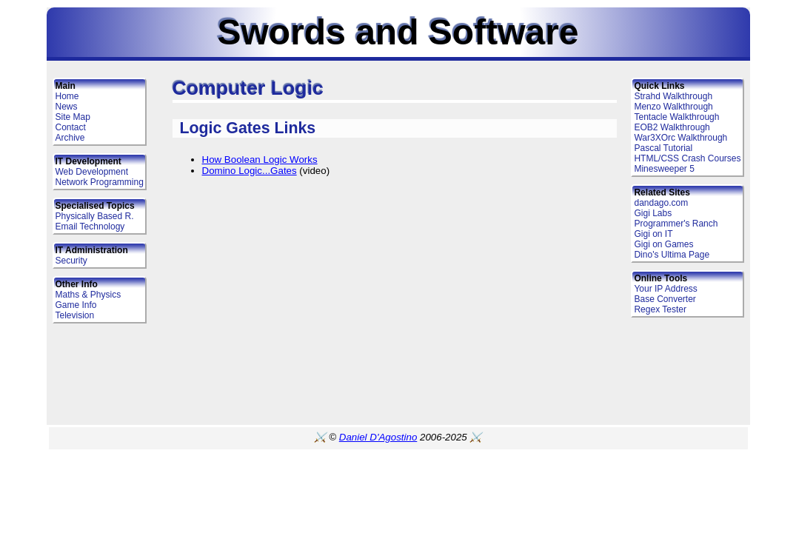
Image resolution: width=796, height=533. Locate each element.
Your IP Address (665, 289)
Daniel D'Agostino (378, 437)
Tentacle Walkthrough (676, 117)
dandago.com (661, 203)
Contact (71, 127)
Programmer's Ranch (676, 223)
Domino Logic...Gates (249, 170)
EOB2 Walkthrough (671, 127)
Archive (70, 138)
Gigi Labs (653, 213)
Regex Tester (660, 309)
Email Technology (90, 226)
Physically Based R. (95, 216)
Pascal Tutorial (663, 148)
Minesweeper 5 (664, 169)
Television (75, 315)
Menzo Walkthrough (673, 106)
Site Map (73, 117)
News (67, 106)
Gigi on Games (663, 244)
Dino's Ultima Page (671, 254)
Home (67, 96)
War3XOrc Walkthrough (680, 138)
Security (71, 260)
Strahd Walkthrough (673, 96)
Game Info (76, 305)
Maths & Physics (88, 294)
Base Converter (664, 299)
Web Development (92, 172)
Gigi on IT (653, 234)
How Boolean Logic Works (260, 159)
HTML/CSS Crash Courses (687, 158)
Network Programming (100, 182)
